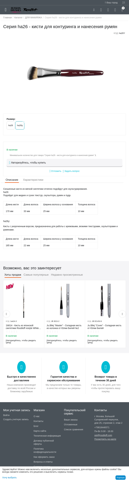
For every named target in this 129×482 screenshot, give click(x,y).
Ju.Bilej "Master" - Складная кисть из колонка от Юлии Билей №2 (64, 326)
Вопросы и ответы (43, 461)
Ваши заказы (71, 419)
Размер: (11, 119)
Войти (6, 415)
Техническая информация (47, 435)
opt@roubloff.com (103, 435)
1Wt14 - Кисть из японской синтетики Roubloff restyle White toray (22, 327)
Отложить (55, 171)
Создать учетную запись (16, 419)
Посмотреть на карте (105, 439)
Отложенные (70, 424)
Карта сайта (40, 431)
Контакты (38, 421)
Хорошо (120, 477)
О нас (37, 416)
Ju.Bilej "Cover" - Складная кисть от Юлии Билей (104, 326)
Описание (12, 179)
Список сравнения (73, 429)
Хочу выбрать (9, 477)
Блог (36, 426)
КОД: (116, 33)
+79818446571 (101, 427)
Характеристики (33, 179)
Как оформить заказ (44, 457)
